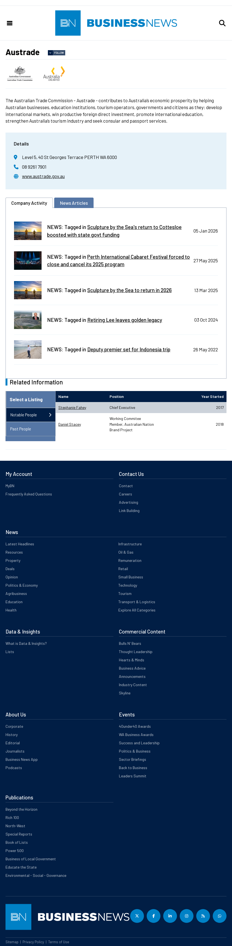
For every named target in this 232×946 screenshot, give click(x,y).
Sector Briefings (132, 759)
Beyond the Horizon (21, 809)
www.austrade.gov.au (43, 176)
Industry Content (133, 684)
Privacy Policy (33, 942)
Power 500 (15, 850)
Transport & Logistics (136, 601)
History (12, 734)
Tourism (125, 593)
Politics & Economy (22, 585)
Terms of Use (58, 942)
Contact (126, 485)
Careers (125, 494)
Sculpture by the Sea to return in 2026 (129, 290)
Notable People (23, 414)
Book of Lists (17, 842)
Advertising (128, 502)
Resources (14, 552)
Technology (127, 585)
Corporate (14, 726)
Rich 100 (12, 817)
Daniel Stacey (69, 424)
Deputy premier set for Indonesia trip (128, 349)
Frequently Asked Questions (29, 494)
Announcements (132, 676)
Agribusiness (16, 593)
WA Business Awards (136, 734)
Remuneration (129, 560)
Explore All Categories (136, 610)
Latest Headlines (20, 543)
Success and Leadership (139, 742)
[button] (222, 23)
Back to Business (133, 767)
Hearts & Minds (131, 659)
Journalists (15, 751)
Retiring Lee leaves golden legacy (124, 320)
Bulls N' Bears (130, 643)
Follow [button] (59, 52)
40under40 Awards (135, 726)
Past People (20, 428)
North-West (15, 825)
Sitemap (12, 942)
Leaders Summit (132, 775)
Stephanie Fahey (72, 407)
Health (11, 610)
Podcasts (14, 767)
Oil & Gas (125, 552)
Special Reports (19, 834)
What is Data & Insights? (26, 643)
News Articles (74, 203)
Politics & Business (135, 751)
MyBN (10, 485)
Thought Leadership (135, 651)
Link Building (129, 510)
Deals (10, 568)
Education (14, 601)
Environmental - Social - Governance (36, 875)
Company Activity (29, 203)
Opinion (12, 577)
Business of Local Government (31, 858)
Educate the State (21, 867)
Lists (10, 651)
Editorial (13, 742)
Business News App (22, 759)
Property (13, 560)
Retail (123, 568)
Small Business (130, 577)
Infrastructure (130, 543)
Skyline (124, 693)
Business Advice (132, 668)
